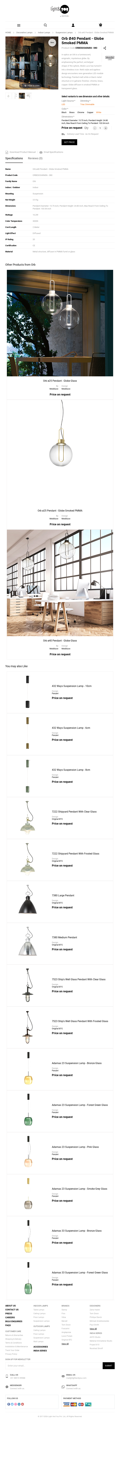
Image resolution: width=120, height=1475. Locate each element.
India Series (40, 1404)
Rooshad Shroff (96, 1402)
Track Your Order (12, 1404)
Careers (10, 1371)
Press (8, 1367)
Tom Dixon (66, 1379)
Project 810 (94, 1399)
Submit (108, 1419)
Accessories (40, 1401)
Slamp (64, 1364)
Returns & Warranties (14, 1389)
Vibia (64, 1371)
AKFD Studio (95, 1391)
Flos (63, 1367)
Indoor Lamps (44, 32)
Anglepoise (66, 1386)
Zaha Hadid (95, 1364)
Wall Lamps (38, 1395)
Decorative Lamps (24, 32)
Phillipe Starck (96, 1371)
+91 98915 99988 (17, 1432)
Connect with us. (17, 1442)
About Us (10, 1359)
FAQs (8, 1379)
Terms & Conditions (13, 1397)
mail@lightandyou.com (76, 1432)
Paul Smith (94, 1379)
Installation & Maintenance (16, 1401)
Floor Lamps (38, 1371)
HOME (8, 32)
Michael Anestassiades (99, 1375)
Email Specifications (51, 152)
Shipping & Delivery (13, 1393)
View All (65, 1398)
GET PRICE (69, 142)
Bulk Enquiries (13, 1375)
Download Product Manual (20, 152)
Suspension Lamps (64, 32)
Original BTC (67, 1394)
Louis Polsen (67, 1390)
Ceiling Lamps (39, 1367)
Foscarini (65, 1383)
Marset (64, 1375)
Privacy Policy (11, 1408)
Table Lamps (38, 1364)
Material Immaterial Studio (101, 1395)
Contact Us (12, 1363)
